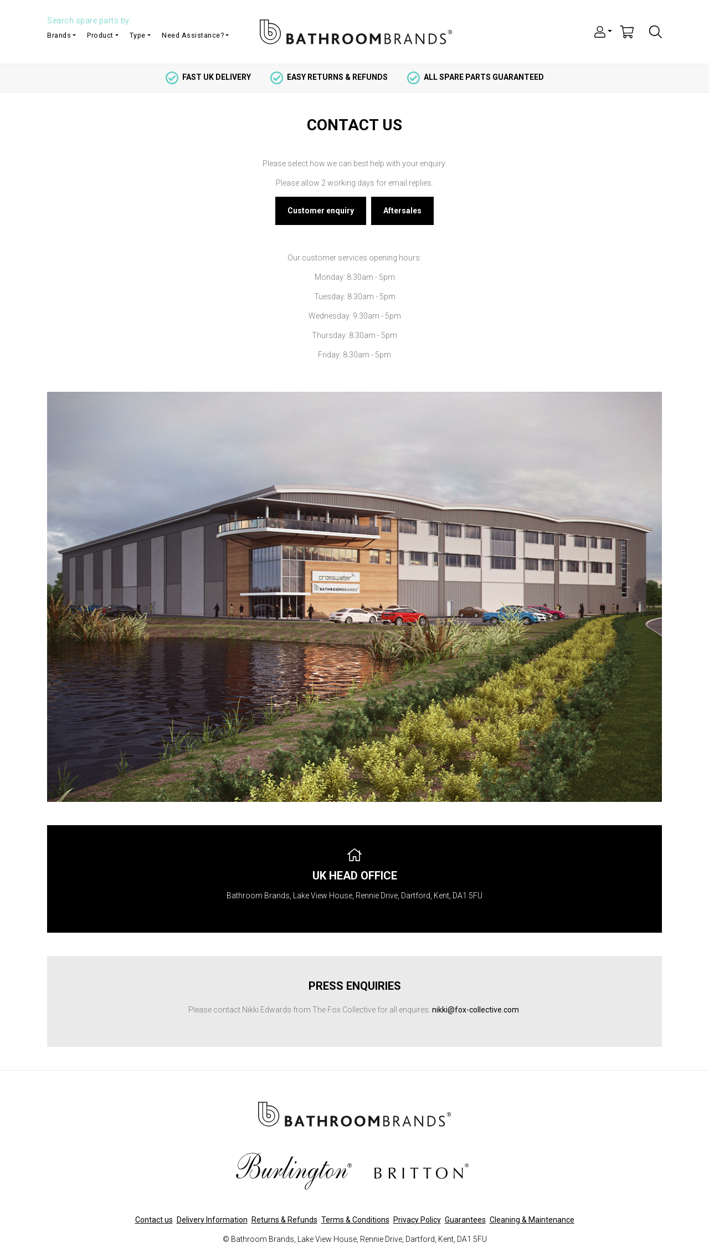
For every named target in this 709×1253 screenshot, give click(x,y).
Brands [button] (59, 35)
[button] (603, 31)
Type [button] (138, 35)
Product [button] (100, 35)
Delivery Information (212, 1219)
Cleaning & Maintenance (532, 1219)
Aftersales (402, 210)
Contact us (154, 1219)
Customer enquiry (320, 210)
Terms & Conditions (355, 1219)
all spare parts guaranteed (475, 77)
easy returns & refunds (329, 77)
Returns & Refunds (284, 1219)
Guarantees (465, 1219)
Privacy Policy (417, 1219)
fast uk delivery (208, 77)
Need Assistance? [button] (193, 35)
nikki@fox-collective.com (475, 1009)
